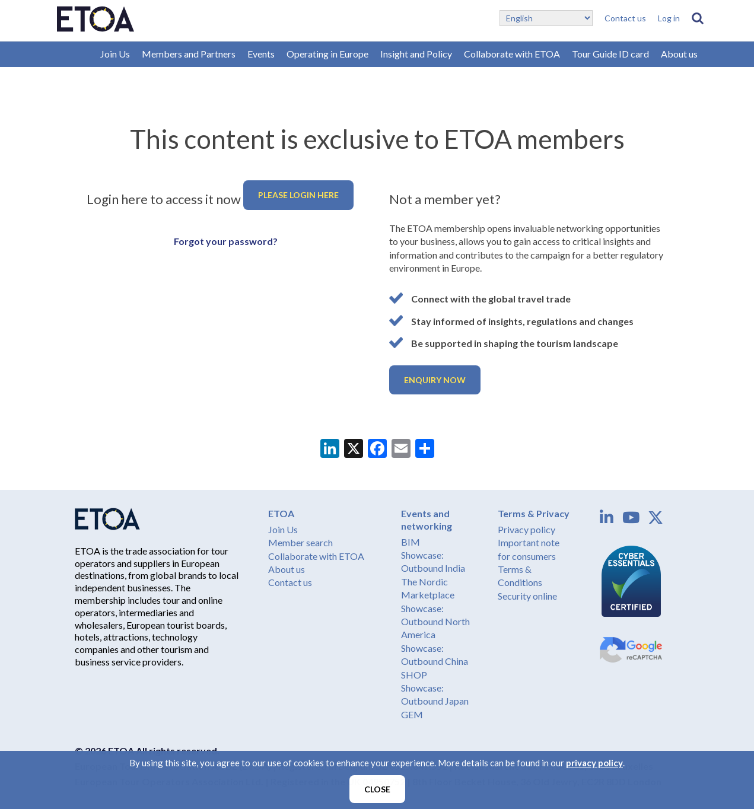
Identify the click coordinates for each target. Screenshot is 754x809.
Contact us (625, 18)
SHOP (414, 674)
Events (261, 53)
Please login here (298, 195)
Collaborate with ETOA (512, 53)
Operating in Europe (327, 53)
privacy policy (594, 762)
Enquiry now (435, 380)
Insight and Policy (416, 53)
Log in (669, 18)
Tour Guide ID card (610, 53)
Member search (300, 542)
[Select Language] (546, 18)
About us (679, 53)
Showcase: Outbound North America (435, 622)
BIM (410, 541)
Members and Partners (189, 53)
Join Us (115, 53)
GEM (412, 714)
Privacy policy (526, 529)
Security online (527, 595)
